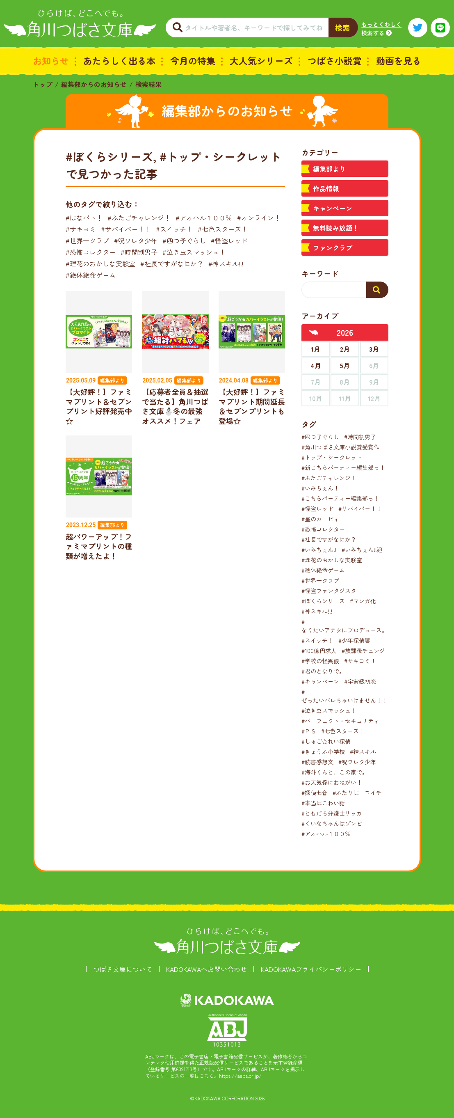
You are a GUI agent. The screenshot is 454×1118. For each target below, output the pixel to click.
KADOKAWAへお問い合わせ (206, 969)
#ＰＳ (308, 731)
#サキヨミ (81, 229)
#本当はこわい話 (323, 803)
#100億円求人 (319, 650)
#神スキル (363, 751)
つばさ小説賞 (335, 60)
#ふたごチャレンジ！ (139, 217)
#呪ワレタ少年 (135, 240)
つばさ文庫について (122, 969)
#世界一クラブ (87, 240)
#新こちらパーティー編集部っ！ (343, 467)
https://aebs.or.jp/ (240, 1075)
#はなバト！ (84, 217)
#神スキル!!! (226, 263)
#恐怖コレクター (91, 252)
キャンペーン (332, 208)
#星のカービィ (320, 519)
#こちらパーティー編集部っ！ (340, 498)
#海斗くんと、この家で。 (334, 772)
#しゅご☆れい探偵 (326, 741)
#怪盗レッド (229, 240)
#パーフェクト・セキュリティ (340, 721)
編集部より (329, 169)
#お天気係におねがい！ (331, 782)
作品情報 (326, 188)
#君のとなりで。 (323, 671)
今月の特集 (192, 60)
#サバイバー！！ (126, 229)
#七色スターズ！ (223, 229)
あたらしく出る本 (119, 60)
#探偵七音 (314, 792)
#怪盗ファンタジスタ (328, 590)
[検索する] (377, 290)
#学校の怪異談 (320, 661)
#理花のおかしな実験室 (100, 263)
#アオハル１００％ (204, 217)
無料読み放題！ (336, 228)
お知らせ (51, 60)
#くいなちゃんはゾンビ (331, 823)
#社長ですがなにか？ (171, 263)
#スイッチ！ (174, 229)
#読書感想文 (317, 762)
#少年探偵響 (354, 640)
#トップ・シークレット (331, 457)
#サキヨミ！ (360, 661)
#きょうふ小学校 (323, 751)
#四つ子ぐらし (184, 240)
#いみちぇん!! (319, 549)
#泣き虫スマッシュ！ (194, 252)
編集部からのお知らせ (94, 84)
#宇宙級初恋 (360, 681)
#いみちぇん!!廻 (362, 549)
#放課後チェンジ (363, 650)
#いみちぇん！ (320, 488)
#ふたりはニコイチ (357, 792)
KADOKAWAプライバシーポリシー (311, 969)
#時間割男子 (139, 252)
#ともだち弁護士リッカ (331, 813)
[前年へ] (314, 332)
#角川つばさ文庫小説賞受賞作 (340, 447)
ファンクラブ (332, 247)
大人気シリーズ (261, 60)
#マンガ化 (363, 601)
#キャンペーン (320, 681)
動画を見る (398, 60)
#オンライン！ (259, 217)
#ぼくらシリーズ (323, 601)
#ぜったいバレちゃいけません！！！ (347, 695)
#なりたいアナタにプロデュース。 (344, 625)
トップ (42, 84)
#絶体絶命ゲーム (91, 275)
